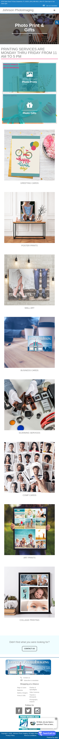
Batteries (20, 690)
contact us (29, 648)
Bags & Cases (21, 687)
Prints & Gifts (21, 695)
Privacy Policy (10, 735)
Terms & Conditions (30, 735)
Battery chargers (22, 693)
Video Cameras (34, 692)
